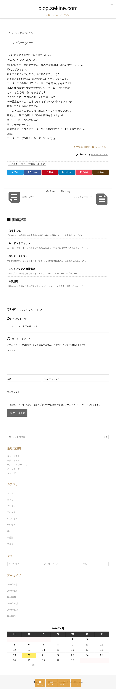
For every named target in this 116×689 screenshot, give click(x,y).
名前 (10, 379)
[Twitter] (15, 172)
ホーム (14, 33)
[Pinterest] (50, 172)
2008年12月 (12, 597)
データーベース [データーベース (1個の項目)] (51, 564)
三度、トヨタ (14, 460)
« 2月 (32, 665)
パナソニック (13, 469)
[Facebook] (32, 172)
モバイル (11, 512)
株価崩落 (13, 281)
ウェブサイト (13, 392)
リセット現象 (13, 456)
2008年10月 (12, 610)
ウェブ (10, 493)
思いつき (11, 525)
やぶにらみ (28, 33)
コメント (11, 350)
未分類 (10, 537)
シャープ (11, 473)
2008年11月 (12, 603)
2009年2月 (12, 584)
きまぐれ (11, 499)
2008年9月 (12, 616)
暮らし (10, 531)
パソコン (11, 506)
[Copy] (100, 172)
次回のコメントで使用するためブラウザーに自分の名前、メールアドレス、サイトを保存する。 (55, 404)
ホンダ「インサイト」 (20, 256)
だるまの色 (14, 230)
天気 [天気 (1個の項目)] (85, 564)
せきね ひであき (99, 154)
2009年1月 (12, 591)
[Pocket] (84, 172)
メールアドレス (51, 379)
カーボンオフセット (19, 243)
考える (10, 544)
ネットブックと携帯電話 (21, 269)
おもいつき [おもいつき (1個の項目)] (14, 564)
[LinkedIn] (66, 172)
